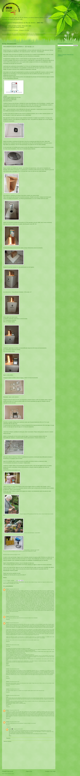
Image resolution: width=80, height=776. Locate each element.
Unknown (7, 721)
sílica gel (35, 582)
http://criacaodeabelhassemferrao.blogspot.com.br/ (11, 470)
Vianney (7, 589)
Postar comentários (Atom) (9, 773)
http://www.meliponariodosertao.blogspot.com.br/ (11, 554)
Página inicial (29, 771)
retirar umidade (31, 582)
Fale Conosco (60, 51)
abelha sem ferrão (11, 582)
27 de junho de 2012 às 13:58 (14, 710)
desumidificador (21, 582)
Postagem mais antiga (50, 771)
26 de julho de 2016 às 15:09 (14, 721)
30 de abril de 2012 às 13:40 (14, 681)
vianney (17, 583)
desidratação (16, 582)
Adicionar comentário (7, 741)
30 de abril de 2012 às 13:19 (14, 668)
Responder (8, 619)
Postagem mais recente (7, 771)
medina (25, 582)
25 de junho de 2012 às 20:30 (14, 695)
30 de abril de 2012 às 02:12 (14, 622)
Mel (27, 582)
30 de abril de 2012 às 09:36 (14, 644)
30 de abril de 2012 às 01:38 (14, 589)
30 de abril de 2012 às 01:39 (14, 616)
